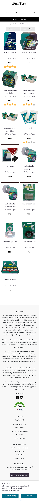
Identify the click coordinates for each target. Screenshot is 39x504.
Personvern (19, 458)
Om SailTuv (19, 455)
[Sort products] (28, 29)
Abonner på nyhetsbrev (19, 475)
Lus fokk (29, 128)
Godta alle (28, 495)
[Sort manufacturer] (13, 29)
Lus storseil (10, 166)
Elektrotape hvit (10, 279)
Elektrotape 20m (29, 241)
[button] (19, 406)
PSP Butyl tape (10, 52)
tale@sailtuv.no (19, 438)
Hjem (11, 23)
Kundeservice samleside (19, 448)
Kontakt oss (19, 451)
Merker (15, 24)
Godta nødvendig (10, 495)
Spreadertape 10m (10, 241)
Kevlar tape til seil (29, 204)
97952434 (21, 435)
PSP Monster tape (29, 52)
